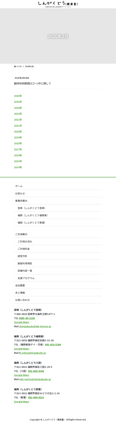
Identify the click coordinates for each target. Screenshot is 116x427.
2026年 (18, 95)
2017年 (18, 149)
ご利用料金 (24, 248)
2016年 (18, 155)
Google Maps (21, 322)
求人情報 (20, 292)
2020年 (18, 131)
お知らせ (20, 193)
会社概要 (20, 285)
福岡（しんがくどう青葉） (32, 222)
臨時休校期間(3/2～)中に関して (32, 83)
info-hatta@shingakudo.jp (35, 379)
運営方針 (22, 256)
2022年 (18, 119)
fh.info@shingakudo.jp (32, 353)
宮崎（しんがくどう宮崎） (32, 208)
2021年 (18, 125)
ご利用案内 (21, 234)
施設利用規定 (25, 263)
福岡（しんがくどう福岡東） (33, 215)
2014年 (18, 167)
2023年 (18, 113)
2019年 (18, 137)
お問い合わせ (22, 300)
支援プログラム (26, 278)
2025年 (18, 101)
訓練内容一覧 (25, 270)
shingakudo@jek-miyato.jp (35, 326)
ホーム (18, 186)
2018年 (18, 143)
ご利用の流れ (25, 241)
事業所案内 (21, 200)
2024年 (18, 107)
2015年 (18, 161)
